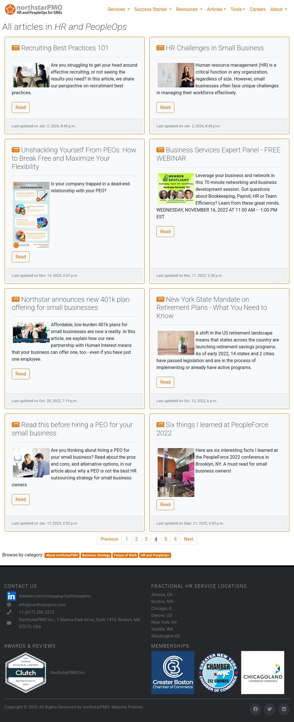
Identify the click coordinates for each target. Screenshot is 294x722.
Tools (236, 9)
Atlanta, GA (162, 594)
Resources (187, 9)
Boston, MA (162, 601)
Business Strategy (96, 555)
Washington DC (166, 636)
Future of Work (125, 555)
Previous (109, 539)
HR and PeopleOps (155, 555)
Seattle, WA (162, 629)
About (277, 9)
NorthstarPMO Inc (67, 672)
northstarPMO (95, 707)
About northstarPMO (62, 555)
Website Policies (127, 707)
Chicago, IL (162, 608)
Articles (215, 9)
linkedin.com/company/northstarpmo (55, 596)
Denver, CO (161, 615)
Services (117, 9)
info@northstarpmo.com (42, 604)
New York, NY (164, 622)
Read (21, 107)
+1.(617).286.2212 (36, 612)
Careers (258, 9)
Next (189, 539)
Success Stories (151, 9)
